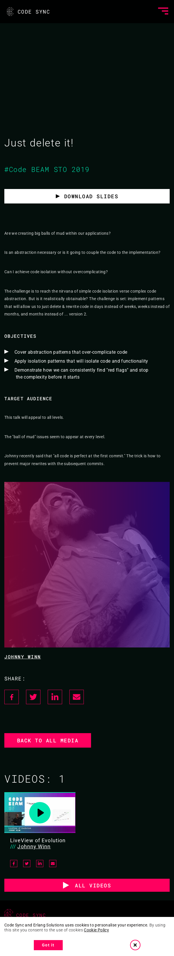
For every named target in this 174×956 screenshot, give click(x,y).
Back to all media (48, 740)
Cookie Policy (96, 930)
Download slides (91, 196)
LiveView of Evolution (38, 840)
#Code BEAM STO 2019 (47, 169)
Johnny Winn (22, 657)
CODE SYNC (28, 11)
